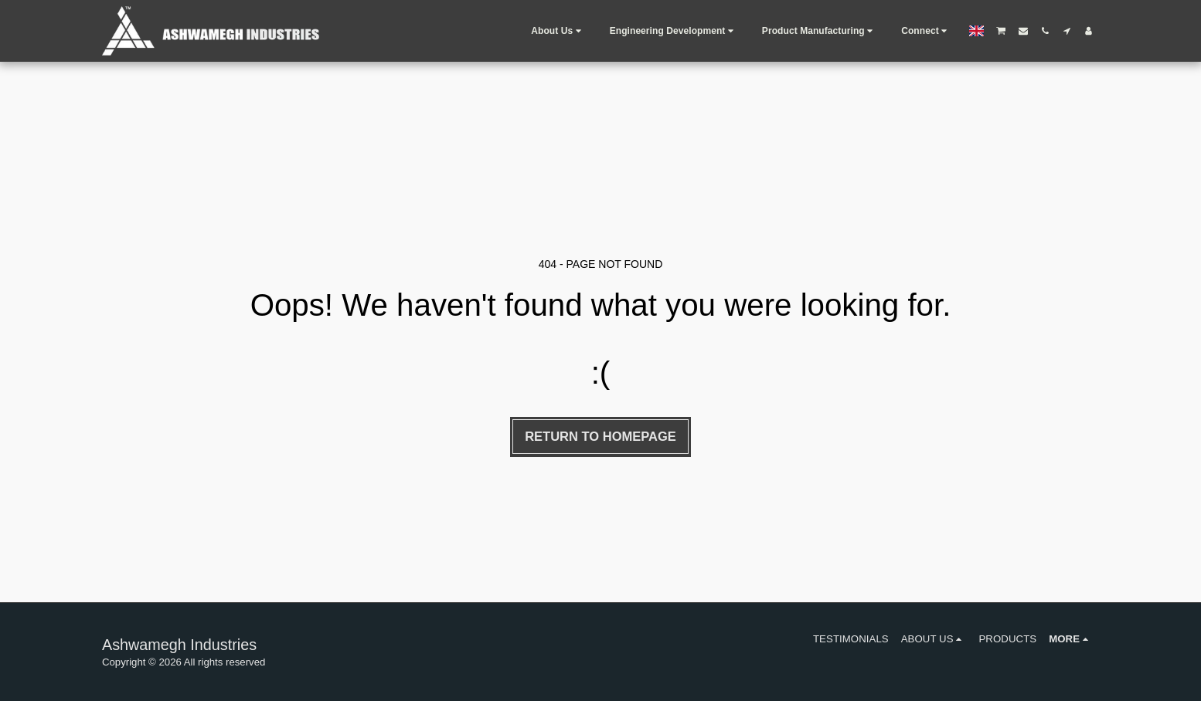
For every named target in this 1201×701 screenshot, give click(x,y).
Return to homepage (600, 436)
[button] (557, 31)
